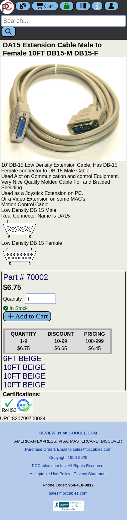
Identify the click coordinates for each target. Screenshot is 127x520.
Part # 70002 (25, 277)
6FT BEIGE (22, 358)
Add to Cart (27, 316)
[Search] (63, 21)
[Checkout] (67, 6)
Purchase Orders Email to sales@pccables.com (68, 449)
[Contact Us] (97, 6)
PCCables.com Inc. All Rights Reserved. (68, 465)
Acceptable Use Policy (50, 473)
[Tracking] (82, 6)
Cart (45, 6)
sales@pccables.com (68, 493)
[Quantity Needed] (40, 298)
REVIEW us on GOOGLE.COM (68, 433)
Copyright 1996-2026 (68, 457)
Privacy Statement (90, 473)
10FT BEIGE (24, 367)
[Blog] (22, 6)
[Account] (111, 6)
